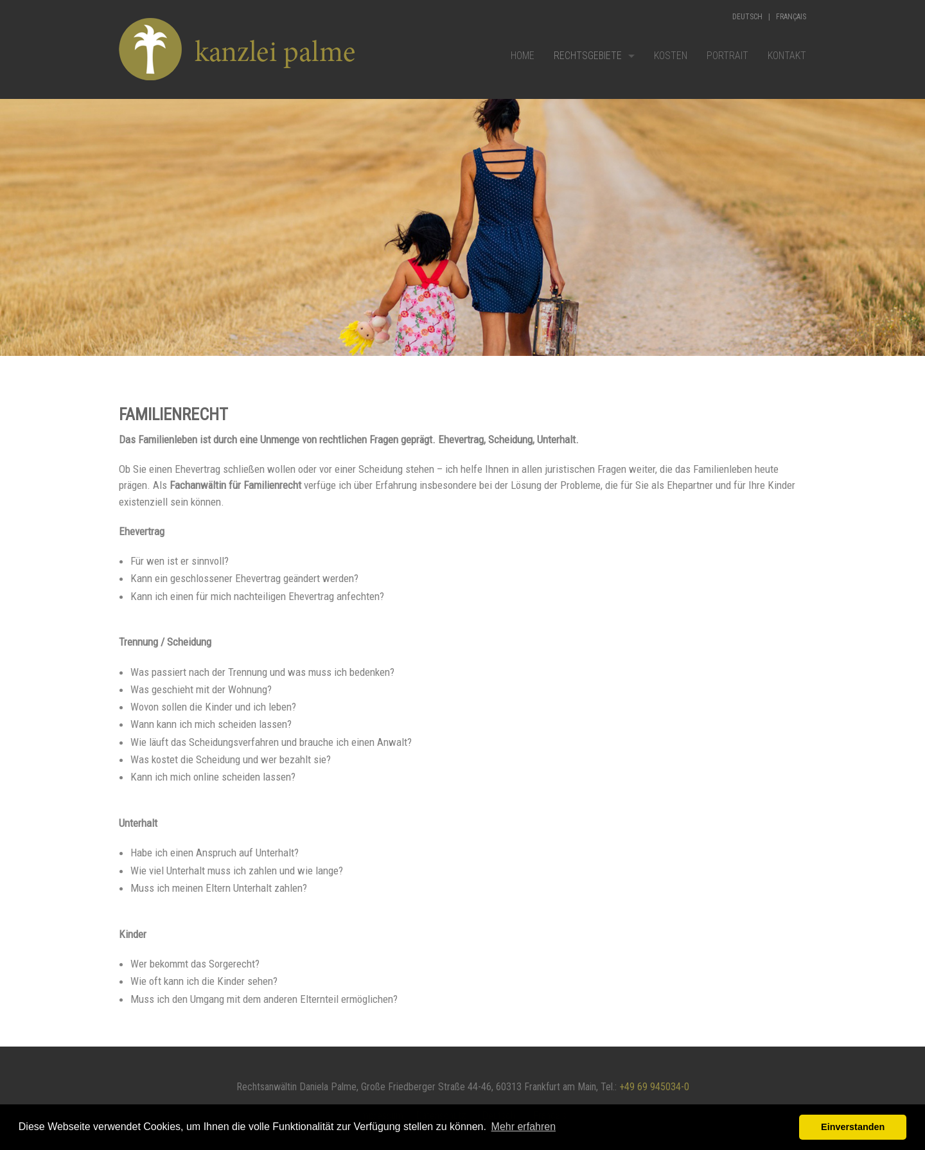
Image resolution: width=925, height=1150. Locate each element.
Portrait (727, 55)
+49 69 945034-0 (654, 1087)
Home (522, 55)
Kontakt (787, 55)
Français (791, 16)
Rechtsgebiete (588, 55)
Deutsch (747, 16)
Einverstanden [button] (853, 1127)
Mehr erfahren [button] (523, 1126)
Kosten (670, 55)
